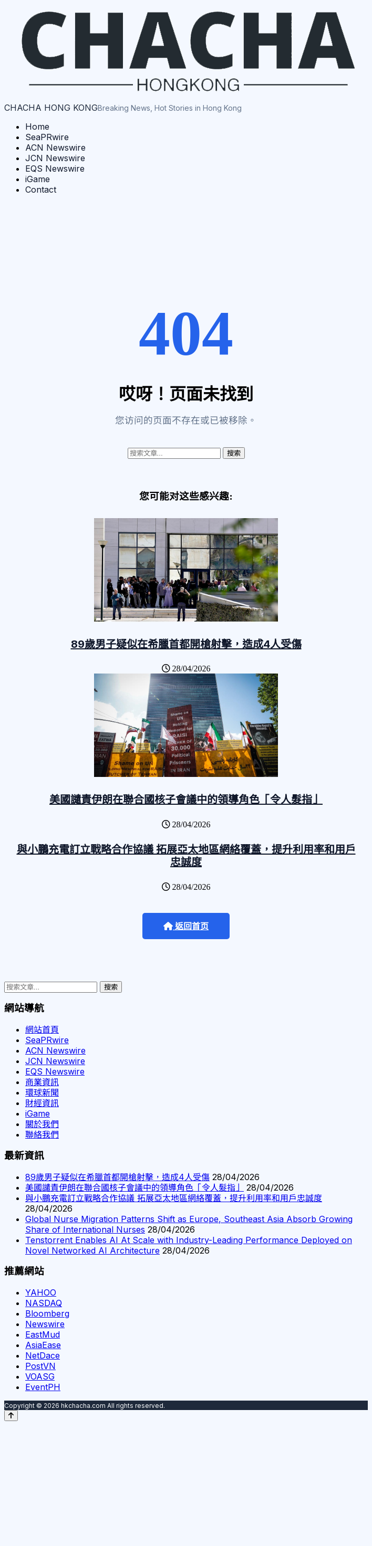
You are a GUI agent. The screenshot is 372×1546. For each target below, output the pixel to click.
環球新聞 (42, 1092)
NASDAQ (43, 1303)
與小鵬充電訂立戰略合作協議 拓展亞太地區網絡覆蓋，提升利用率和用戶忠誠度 (186, 855)
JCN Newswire (55, 158)
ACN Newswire (55, 147)
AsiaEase (43, 1345)
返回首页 (186, 926)
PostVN (40, 1366)
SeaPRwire (47, 137)
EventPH (42, 1387)
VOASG (40, 1376)
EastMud (42, 1334)
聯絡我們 (42, 1134)
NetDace (42, 1355)
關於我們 (42, 1124)
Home (37, 126)
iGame (37, 179)
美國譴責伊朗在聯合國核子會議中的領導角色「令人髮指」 (186, 799)
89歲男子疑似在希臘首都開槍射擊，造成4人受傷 (186, 644)
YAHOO (40, 1292)
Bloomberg (47, 1313)
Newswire (45, 1324)
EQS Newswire (55, 168)
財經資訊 (42, 1103)
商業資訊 (42, 1082)
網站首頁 (42, 1029)
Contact (40, 189)
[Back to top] (11, 1415)
